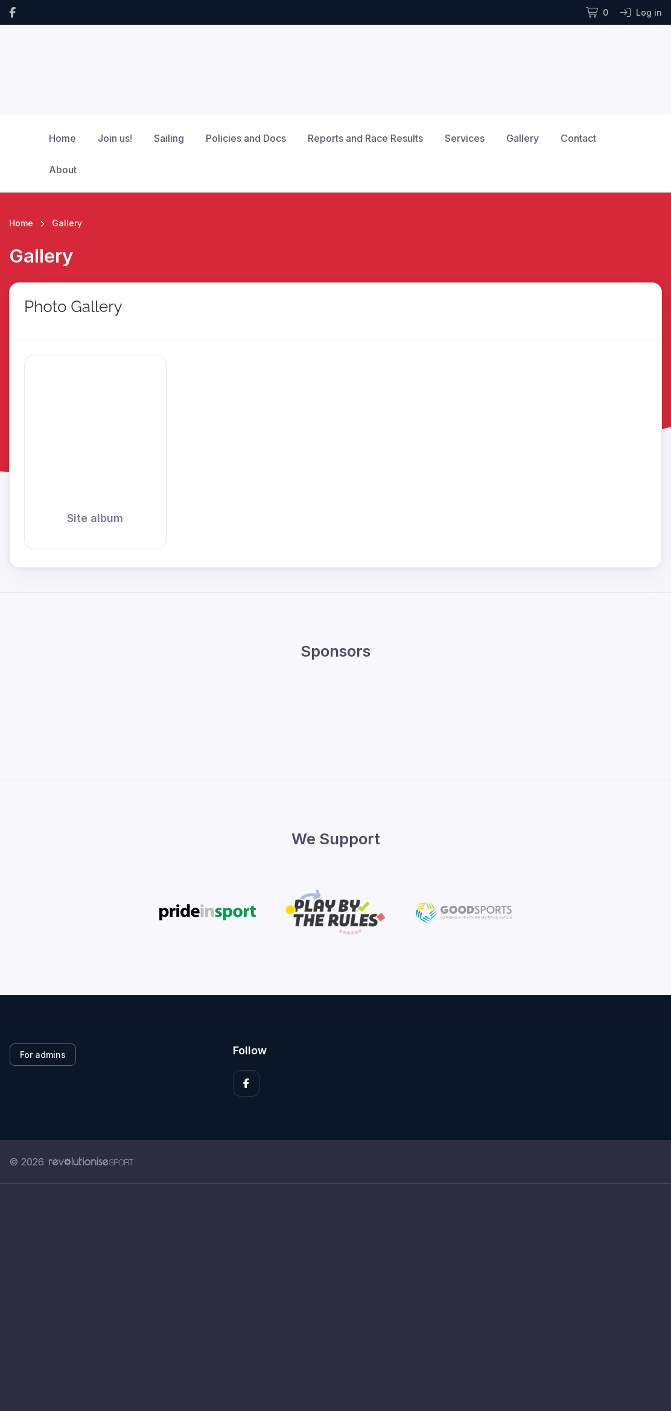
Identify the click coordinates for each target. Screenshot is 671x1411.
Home (62, 138)
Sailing (169, 138)
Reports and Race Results (365, 138)
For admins (43, 1054)
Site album (95, 518)
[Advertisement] (335, 1297)
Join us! (115, 138)
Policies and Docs (246, 138)
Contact (578, 138)
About (63, 170)
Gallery (522, 138)
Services (465, 138)
